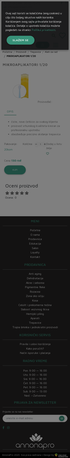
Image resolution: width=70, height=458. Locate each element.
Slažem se (21, 40)
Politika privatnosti (43, 29)
